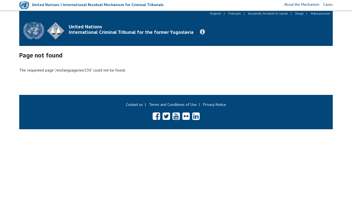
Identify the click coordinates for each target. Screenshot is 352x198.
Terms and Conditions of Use (173, 104)
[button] (202, 32)
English (215, 13)
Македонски (320, 13)
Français (234, 13)
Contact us (134, 104)
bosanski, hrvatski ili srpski (268, 13)
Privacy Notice (214, 104)
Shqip (299, 13)
